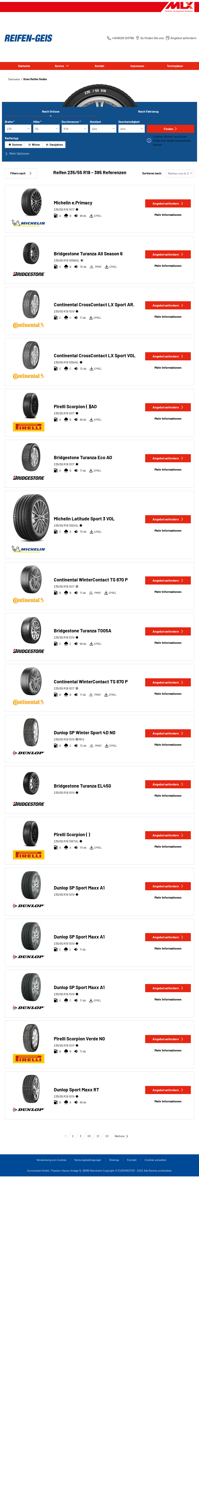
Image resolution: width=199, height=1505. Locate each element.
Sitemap (114, 1159)
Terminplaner (175, 66)
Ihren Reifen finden (35, 79)
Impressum (137, 66)
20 (89, 1136)
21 (98, 1136)
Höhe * (37, 121)
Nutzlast (95, 121)
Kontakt (99, 66)
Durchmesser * (71, 121)
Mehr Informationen (168, 214)
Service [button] (60, 66)
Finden (170, 129)
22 (107, 1136)
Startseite (24, 66)
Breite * (10, 121)
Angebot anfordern (168, 203)
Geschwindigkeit (129, 121)
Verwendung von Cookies (51, 1159)
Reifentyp (11, 138)
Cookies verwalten (155, 1159)
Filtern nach (21, 173)
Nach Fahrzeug (148, 111)
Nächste (121, 1136)
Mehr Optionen (17, 153)
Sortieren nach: (152, 173)
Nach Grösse (50, 111)
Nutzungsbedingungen (87, 1159)
